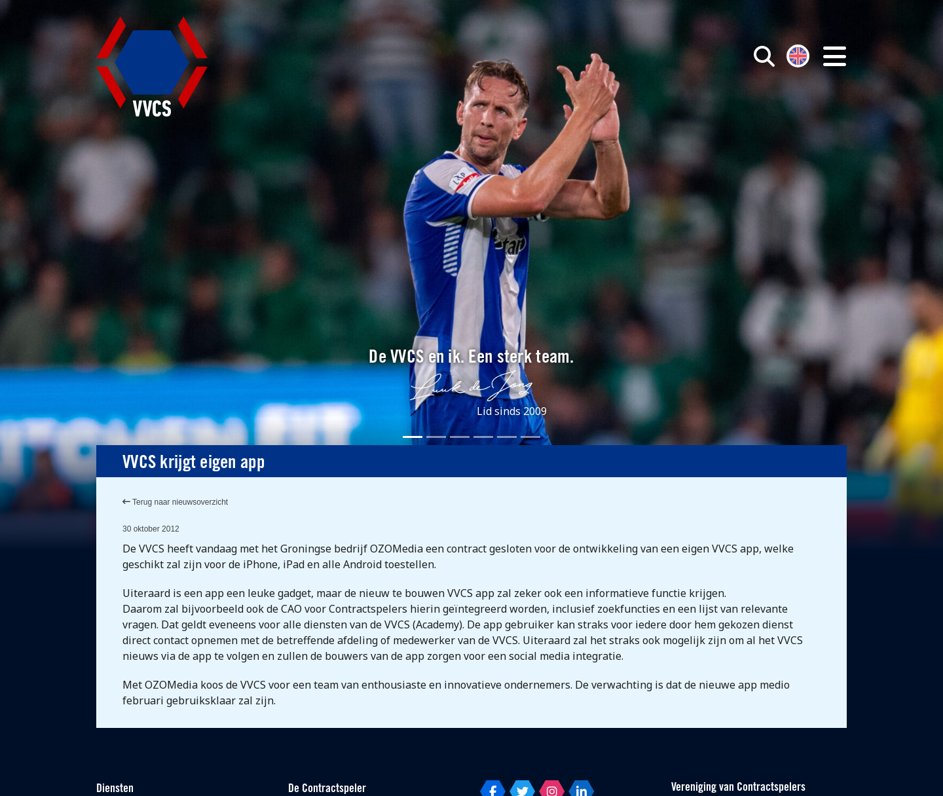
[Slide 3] (460, 436)
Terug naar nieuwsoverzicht (175, 502)
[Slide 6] (530, 436)
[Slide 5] (507, 436)
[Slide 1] (412, 436)
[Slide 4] (483, 436)
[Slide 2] (436, 436)
